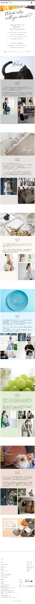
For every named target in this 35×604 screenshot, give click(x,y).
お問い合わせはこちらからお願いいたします (7, 590)
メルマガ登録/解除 (29, 586)
